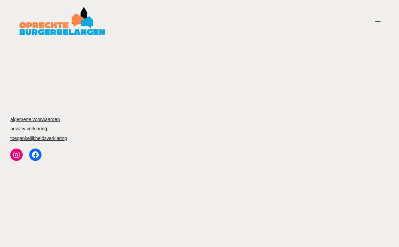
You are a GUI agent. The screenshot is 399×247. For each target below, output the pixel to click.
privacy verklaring (28, 128)
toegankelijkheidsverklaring (38, 138)
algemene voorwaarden (35, 119)
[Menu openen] (378, 23)
